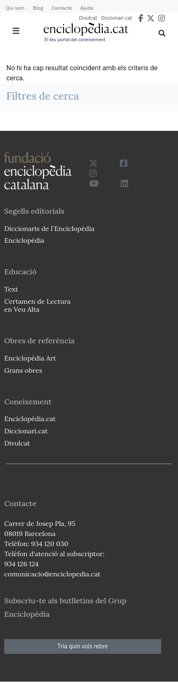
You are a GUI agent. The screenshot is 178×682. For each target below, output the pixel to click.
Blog (38, 8)
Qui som (15, 8)
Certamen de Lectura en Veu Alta (37, 305)
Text (11, 289)
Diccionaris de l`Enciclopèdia (49, 228)
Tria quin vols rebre (83, 646)
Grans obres (23, 370)
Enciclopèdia (24, 240)
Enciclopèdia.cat (30, 418)
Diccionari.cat (116, 18)
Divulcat (88, 18)
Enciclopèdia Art (30, 358)
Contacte (61, 8)
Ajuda (86, 8)
